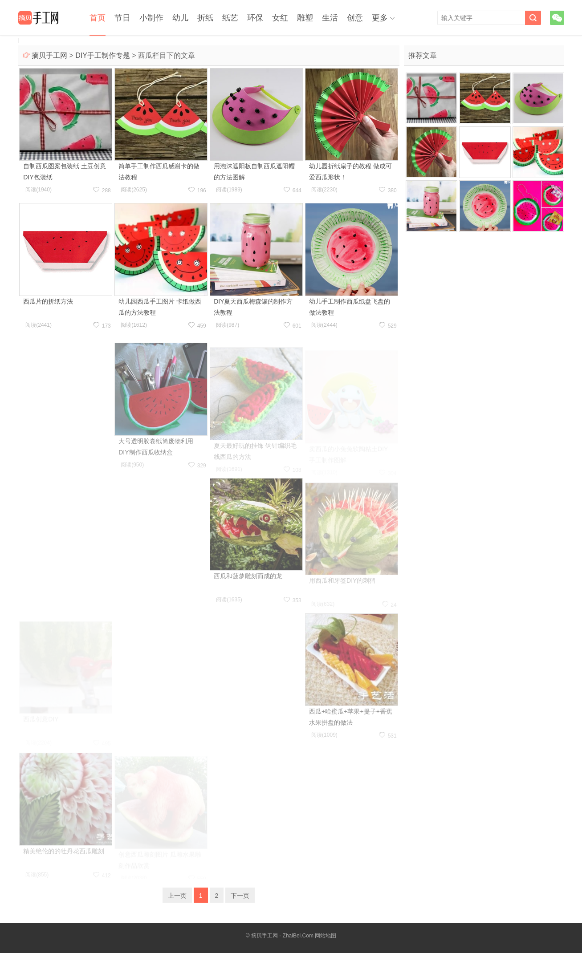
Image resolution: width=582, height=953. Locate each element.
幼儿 (180, 17)
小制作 (151, 17)
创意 (355, 17)
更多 (380, 17)
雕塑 (305, 17)
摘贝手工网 (49, 55)
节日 (122, 17)
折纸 (205, 17)
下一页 (240, 895)
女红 (280, 17)
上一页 (177, 895)
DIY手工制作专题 (102, 55)
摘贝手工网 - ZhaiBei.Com (282, 936)
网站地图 (325, 936)
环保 (255, 17)
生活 (330, 17)
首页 (98, 17)
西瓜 (145, 55)
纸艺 (230, 17)
